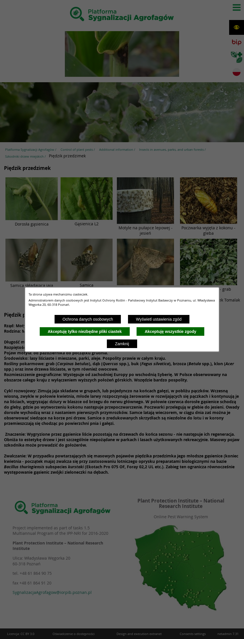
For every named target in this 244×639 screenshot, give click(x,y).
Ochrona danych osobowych (88, 319)
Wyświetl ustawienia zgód (158, 319)
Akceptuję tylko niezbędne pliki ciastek (85, 331)
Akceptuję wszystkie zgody (170, 331)
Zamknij (122, 343)
